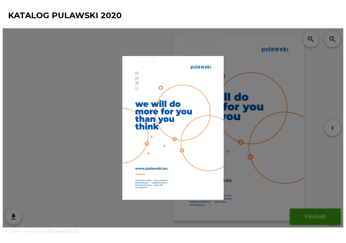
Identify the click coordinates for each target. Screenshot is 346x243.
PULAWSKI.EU (63, 231)
